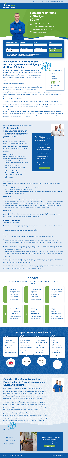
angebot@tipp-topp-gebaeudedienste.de (55, 1)
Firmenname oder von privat (11, 42)
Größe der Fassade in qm (25, 48)
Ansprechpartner (23, 42)
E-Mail (50, 42)
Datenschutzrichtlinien (29, 55)
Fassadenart (8, 48)
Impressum (54, 455)
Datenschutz (61, 455)
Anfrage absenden (55, 54)
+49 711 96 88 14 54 (39, 1)
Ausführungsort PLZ (38, 48)
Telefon (35, 42)
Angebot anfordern (45, 168)
